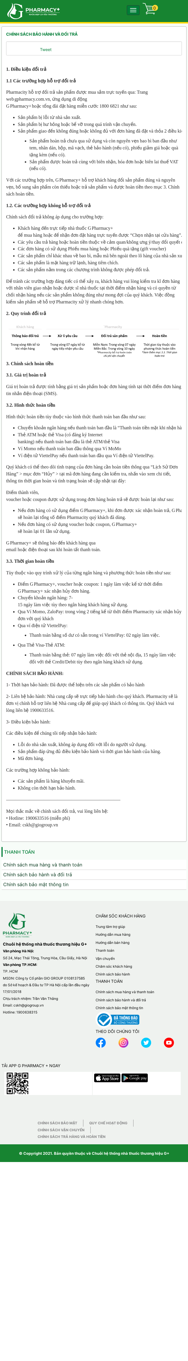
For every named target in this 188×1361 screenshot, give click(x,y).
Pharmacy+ (20, 106)
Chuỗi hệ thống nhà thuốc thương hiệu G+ (130, 1309)
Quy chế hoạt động (108, 1279)
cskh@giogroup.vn (28, 1161)
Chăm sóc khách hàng (114, 1122)
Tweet (46, 49)
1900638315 (26, 1167)
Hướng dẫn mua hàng (113, 1090)
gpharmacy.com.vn (32, 99)
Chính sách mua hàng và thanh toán (42, 1020)
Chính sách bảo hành (113, 1130)
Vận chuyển (105, 1114)
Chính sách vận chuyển (61, 1285)
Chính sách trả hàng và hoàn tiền (72, 1292)
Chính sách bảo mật (57, 1279)
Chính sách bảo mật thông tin (35, 1040)
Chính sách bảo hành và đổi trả (37, 1030)
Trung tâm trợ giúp (110, 1082)
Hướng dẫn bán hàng (112, 1098)
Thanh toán (105, 1106)
